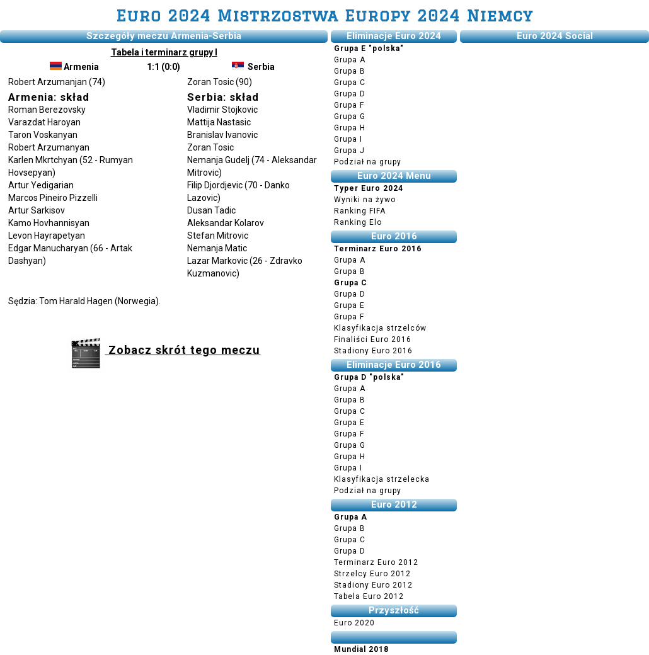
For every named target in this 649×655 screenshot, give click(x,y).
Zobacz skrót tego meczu (163, 349)
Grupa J (349, 150)
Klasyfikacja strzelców (380, 328)
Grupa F (349, 105)
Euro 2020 (354, 622)
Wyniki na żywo (365, 199)
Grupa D (349, 93)
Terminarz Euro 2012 (376, 562)
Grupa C (349, 82)
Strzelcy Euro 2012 (372, 573)
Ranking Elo (358, 222)
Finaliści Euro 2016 (372, 339)
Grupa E (349, 305)
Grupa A (349, 59)
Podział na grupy (367, 161)
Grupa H (349, 127)
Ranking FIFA (360, 211)
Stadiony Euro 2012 (373, 585)
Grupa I (348, 139)
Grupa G (349, 116)
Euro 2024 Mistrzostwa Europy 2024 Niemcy (324, 15)
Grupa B (349, 71)
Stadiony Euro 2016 (373, 350)
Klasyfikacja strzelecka (382, 479)
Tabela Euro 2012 (369, 596)
